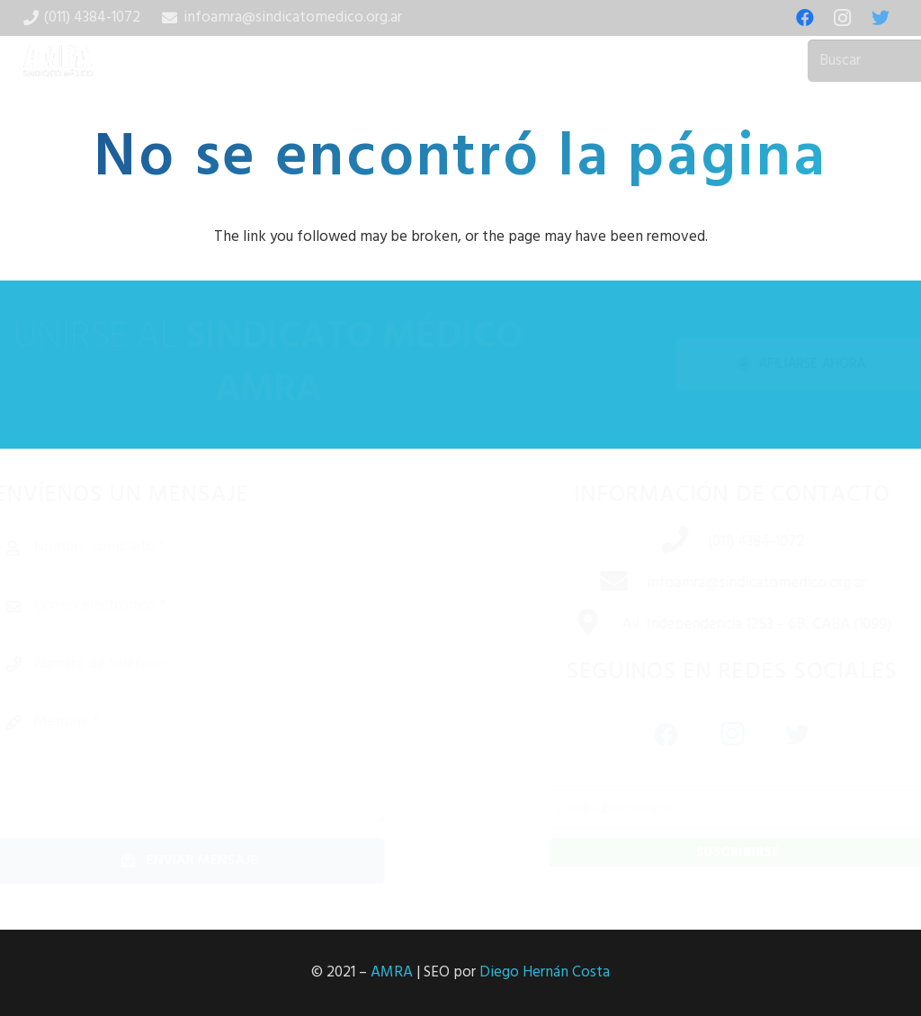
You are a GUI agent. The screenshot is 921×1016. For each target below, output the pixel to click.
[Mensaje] (234, 761)
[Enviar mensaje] (234, 861)
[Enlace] (58, 60)
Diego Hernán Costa (544, 972)
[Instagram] (843, 18)
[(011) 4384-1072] (639, 542)
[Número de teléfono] (234, 664)
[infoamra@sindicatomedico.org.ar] (578, 583)
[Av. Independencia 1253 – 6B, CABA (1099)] (553, 625)
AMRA (392, 972)
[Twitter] (881, 18)
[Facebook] (805, 18)
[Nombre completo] (234, 547)
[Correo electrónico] (234, 606)
